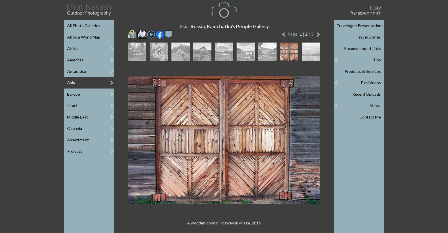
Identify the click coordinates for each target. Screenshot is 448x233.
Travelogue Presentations (360, 25)
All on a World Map (83, 37)
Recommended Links (362, 48)
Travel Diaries (369, 37)
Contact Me (370, 117)
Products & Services (363, 71)
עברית (375, 7)
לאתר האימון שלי (365, 12)
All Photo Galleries (83, 25)
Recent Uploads (366, 94)
